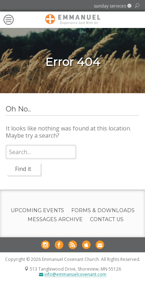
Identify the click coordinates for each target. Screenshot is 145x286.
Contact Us (107, 219)
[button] (112, 6)
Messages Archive (55, 219)
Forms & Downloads (103, 211)
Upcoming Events (37, 211)
